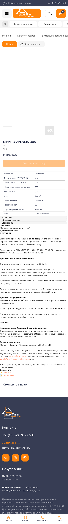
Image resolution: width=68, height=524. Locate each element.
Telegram (15, 314)
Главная (6, 35)
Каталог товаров (26, 35)
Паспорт (7, 328)
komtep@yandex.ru (18, 312)
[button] (31, 44)
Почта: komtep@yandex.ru (16, 403)
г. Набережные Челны (18, 3)
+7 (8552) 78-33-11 (37, 208)
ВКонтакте (25, 314)
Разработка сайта (12, 507)
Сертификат (8, 331)
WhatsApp (5, 314)
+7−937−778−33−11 (17, 208)
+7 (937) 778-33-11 (57, 3)
